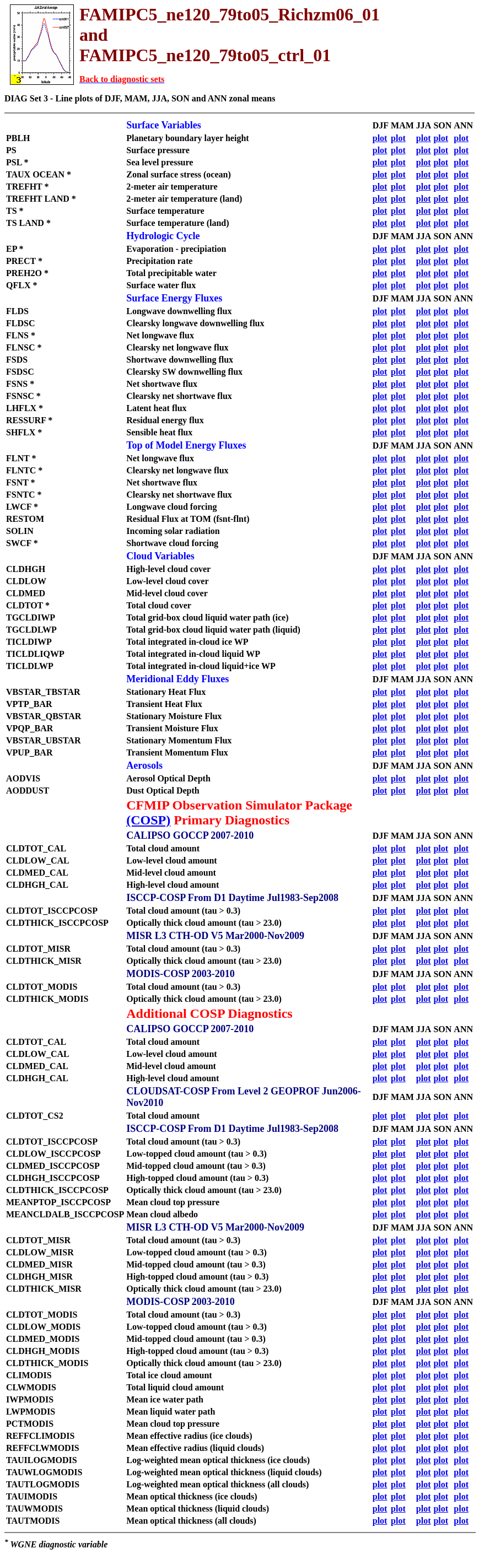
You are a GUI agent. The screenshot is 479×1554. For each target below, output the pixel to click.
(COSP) (148, 820)
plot (380, 138)
